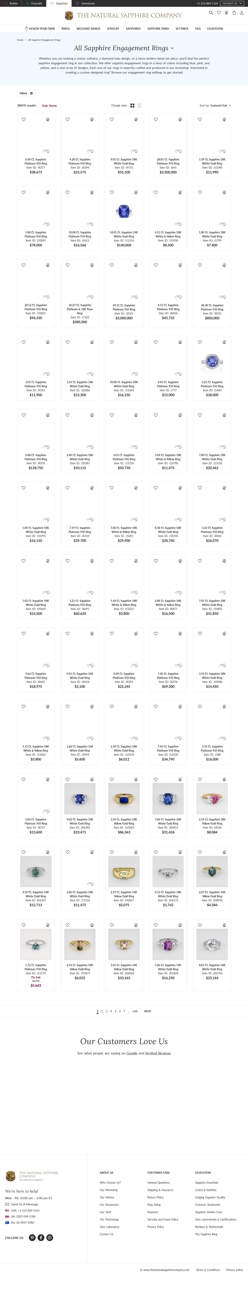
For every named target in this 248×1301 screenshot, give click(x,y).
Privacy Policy (155, 1226)
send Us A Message (24, 1204)
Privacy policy (234, 1270)
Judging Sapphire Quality (210, 1197)
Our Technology (109, 1219)
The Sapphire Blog (206, 1234)
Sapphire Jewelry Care (208, 1212)
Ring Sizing (153, 1204)
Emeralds (36, 3)
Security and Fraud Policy (162, 1219)
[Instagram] (49, 1238)
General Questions (158, 1182)
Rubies (14, 3)
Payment (152, 1212)
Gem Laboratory (109, 1226)
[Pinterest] (32, 1238)
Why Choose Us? (110, 1182)
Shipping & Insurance (160, 1190)
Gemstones (88, 3)
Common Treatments (207, 1204)
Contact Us (106, 1234)
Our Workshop (109, 1190)
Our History (107, 1197)
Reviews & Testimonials (209, 1226)
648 (135, 1011)
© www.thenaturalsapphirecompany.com (164, 1270)
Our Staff (105, 1212)
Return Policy (155, 1197)
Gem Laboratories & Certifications (215, 1219)
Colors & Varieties (205, 1190)
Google (132, 1053)
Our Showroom (109, 1204)
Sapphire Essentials (206, 1182)
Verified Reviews (158, 1053)
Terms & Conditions (208, 1270)
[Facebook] (41, 1238)
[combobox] (220, 105)
